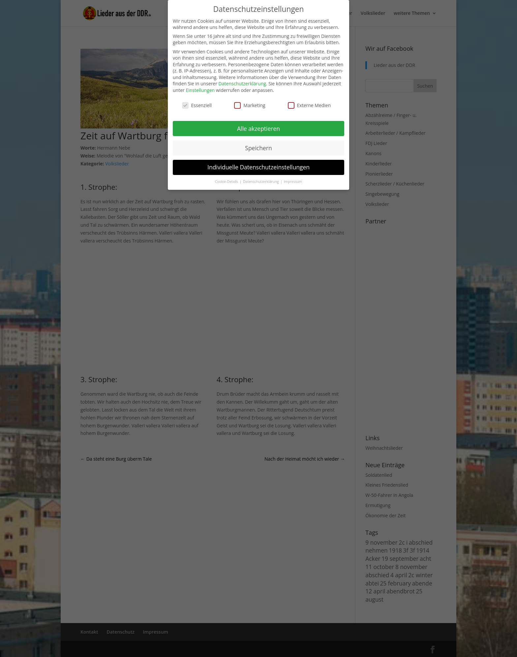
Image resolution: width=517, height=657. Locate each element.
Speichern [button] (258, 148)
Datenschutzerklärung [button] (261, 181)
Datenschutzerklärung (242, 83)
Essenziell (197, 105)
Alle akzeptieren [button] (258, 128)
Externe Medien (309, 105)
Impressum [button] (293, 181)
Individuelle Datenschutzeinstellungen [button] (258, 167)
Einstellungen (200, 90)
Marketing (249, 105)
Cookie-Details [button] (227, 181)
